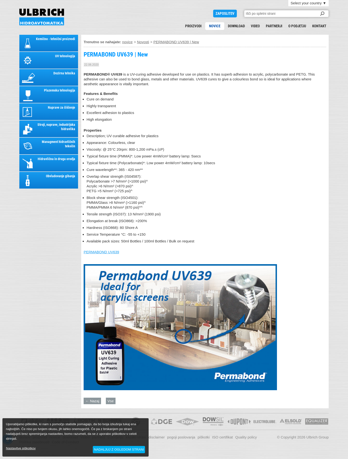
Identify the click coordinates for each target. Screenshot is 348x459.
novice (214, 26)
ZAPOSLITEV (225, 13)
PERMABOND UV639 (101, 252)
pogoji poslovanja (181, 437)
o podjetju (297, 26)
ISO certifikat (222, 437)
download (236, 26)
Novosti (143, 42)
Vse (111, 401)
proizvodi (193, 26)
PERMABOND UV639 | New (41, 17)
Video (255, 26)
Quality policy (246, 437)
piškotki (204, 437)
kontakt (319, 26)
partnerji (274, 26)
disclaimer (156, 437)
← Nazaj (92, 401)
